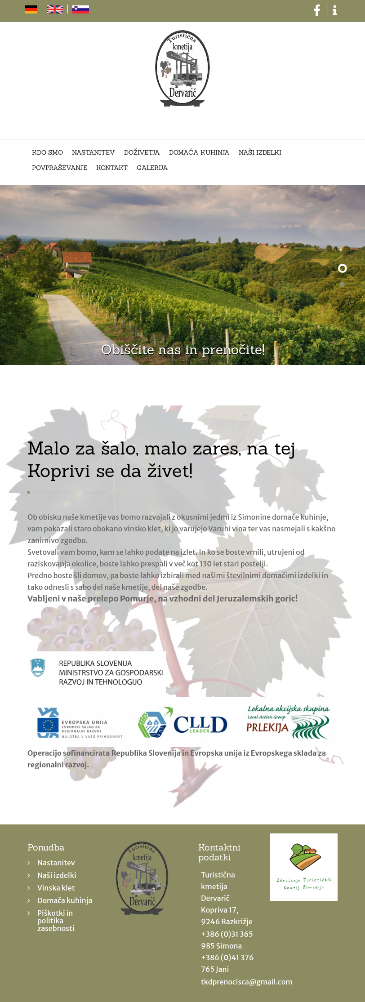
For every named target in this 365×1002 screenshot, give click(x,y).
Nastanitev (93, 152)
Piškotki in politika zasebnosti (55, 920)
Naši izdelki (260, 152)
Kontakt (112, 168)
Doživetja (142, 152)
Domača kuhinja (199, 152)
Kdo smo (47, 152)
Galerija (152, 168)
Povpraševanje (59, 168)
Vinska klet (56, 887)
